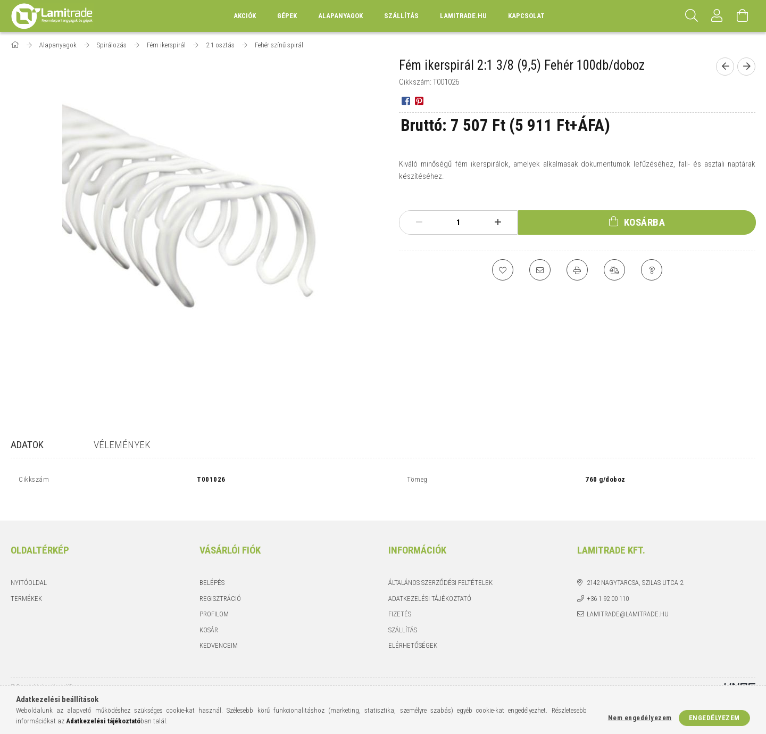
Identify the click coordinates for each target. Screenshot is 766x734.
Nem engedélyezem (640, 718)
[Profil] (717, 16)
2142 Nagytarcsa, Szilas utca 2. (636, 571)
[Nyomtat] (577, 270)
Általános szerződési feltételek (440, 571)
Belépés (211, 571)
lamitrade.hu (463, 16)
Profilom (214, 602)
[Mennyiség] (458, 222)
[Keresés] (691, 16)
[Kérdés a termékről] (651, 270)
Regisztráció (220, 587)
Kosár (208, 618)
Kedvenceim (218, 634)
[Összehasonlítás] (614, 270)
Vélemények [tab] (122, 445)
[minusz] (419, 222)
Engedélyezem (714, 718)
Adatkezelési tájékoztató (429, 587)
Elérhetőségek (412, 634)
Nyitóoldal (29, 571)
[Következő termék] (746, 66)
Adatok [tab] (27, 445)
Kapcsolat (526, 16)
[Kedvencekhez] (502, 270)
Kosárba (644, 222)
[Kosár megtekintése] (742, 16)
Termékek (26, 587)
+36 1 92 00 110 (608, 587)
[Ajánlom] (540, 270)
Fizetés (399, 602)
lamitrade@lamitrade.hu (628, 602)
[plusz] (498, 222)
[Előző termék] (725, 66)
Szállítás (401, 16)
